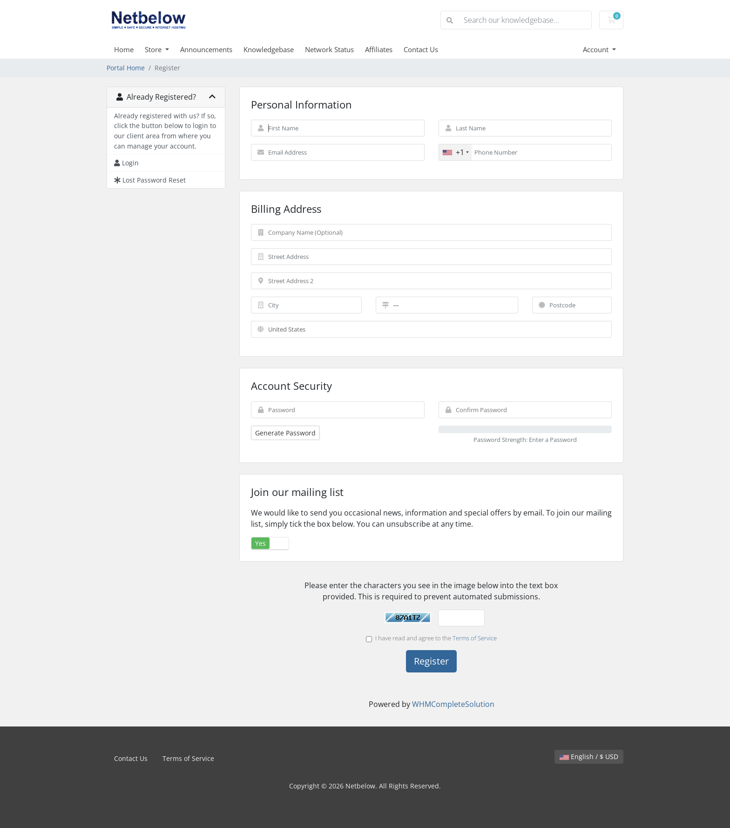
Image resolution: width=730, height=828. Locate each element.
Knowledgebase (268, 49)
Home (124, 49)
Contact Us (421, 49)
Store (154, 49)
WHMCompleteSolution (453, 704)
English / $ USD (589, 756)
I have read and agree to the (431, 638)
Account (596, 49)
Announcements (206, 49)
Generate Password (285, 432)
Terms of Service (475, 638)
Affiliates (378, 49)
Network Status (329, 49)
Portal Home (126, 67)
